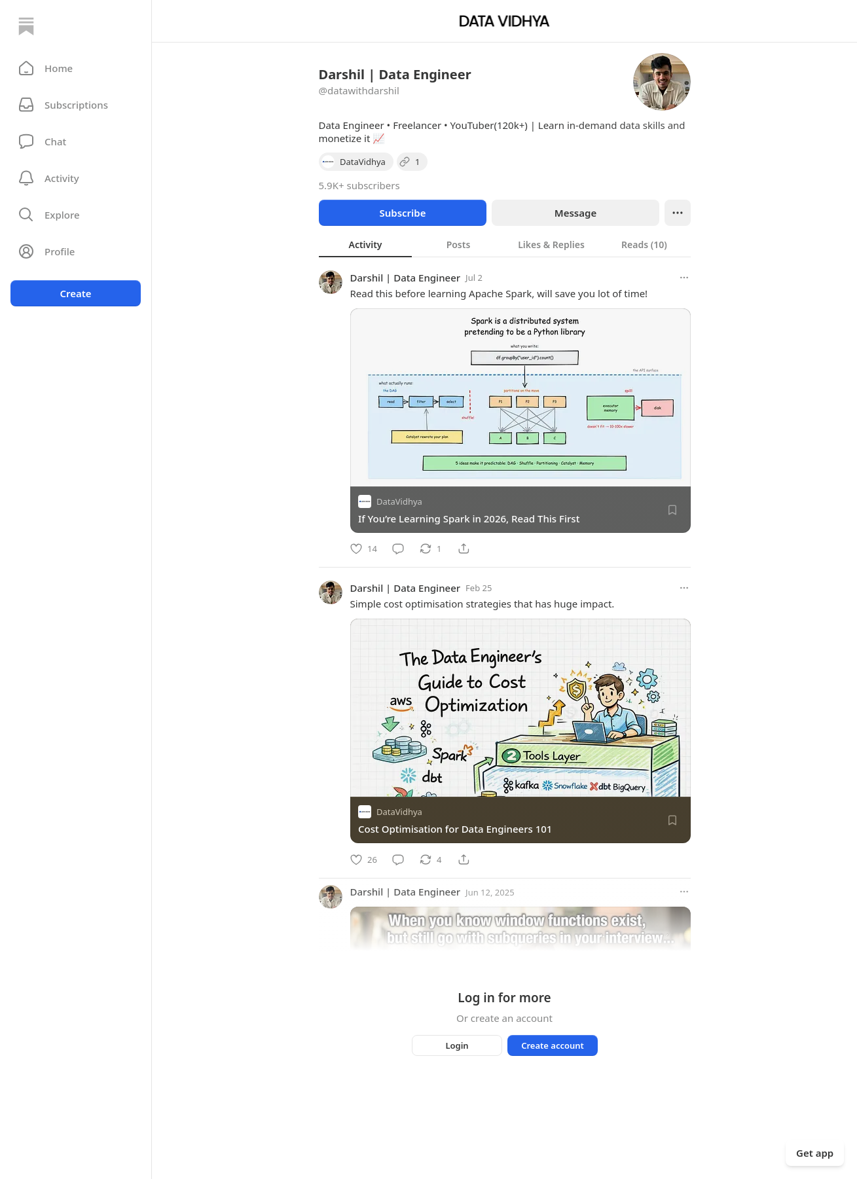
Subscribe (402, 212)
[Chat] (75, 141)
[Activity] (75, 178)
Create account (552, 1045)
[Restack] (430, 548)
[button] (75, 68)
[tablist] (505, 244)
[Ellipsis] (678, 213)
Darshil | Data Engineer (405, 277)
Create (75, 293)
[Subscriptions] (75, 104)
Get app (814, 1152)
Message (575, 212)
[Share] (463, 548)
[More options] (684, 277)
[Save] (672, 509)
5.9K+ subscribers (359, 185)
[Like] (363, 548)
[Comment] (398, 548)
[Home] (26, 26)
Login (456, 1045)
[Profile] (75, 251)
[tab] (365, 244)
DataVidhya (399, 501)
